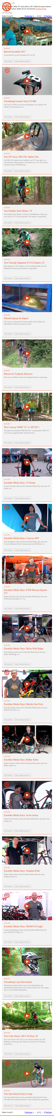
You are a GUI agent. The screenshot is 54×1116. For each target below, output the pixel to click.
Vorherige (28, 16)
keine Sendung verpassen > (22, 61)
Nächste (48, 16)
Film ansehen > (9, 61)
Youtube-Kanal (41, 9)
